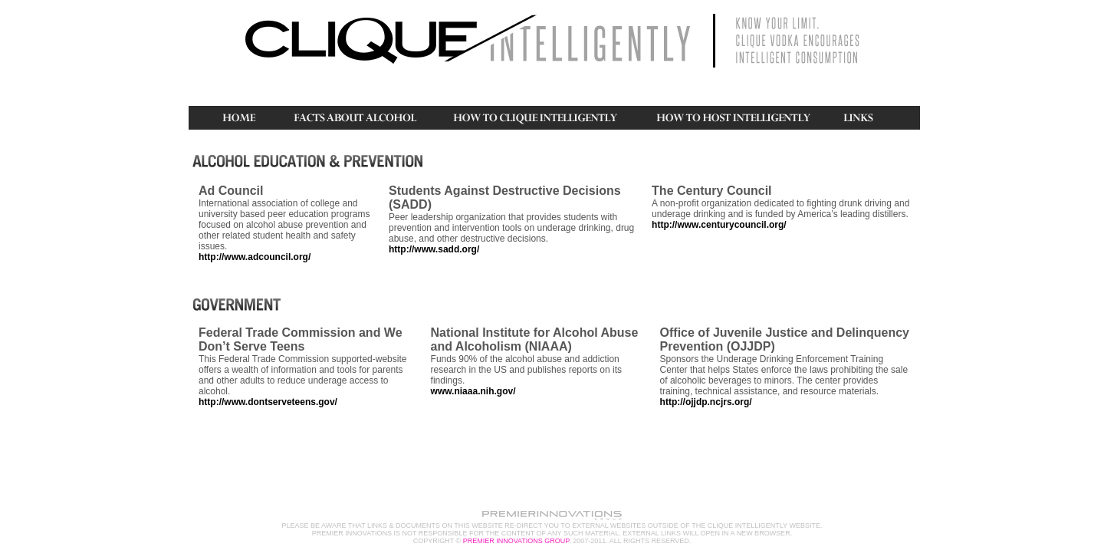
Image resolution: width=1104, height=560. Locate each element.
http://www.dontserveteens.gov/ (268, 402)
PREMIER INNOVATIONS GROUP (516, 541)
